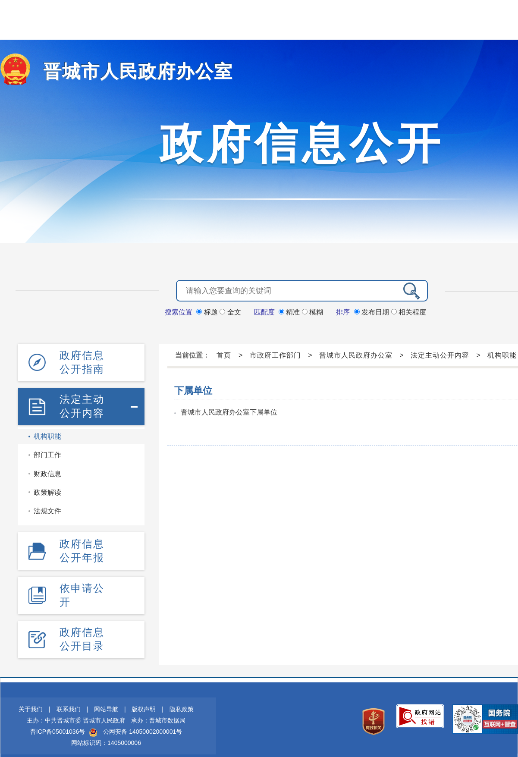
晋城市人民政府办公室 (125, 71)
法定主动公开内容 (82, 402)
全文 (230, 311)
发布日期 (372, 311)
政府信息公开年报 (82, 543)
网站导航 (106, 696)
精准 (290, 311)
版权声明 (144, 696)
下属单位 (193, 389)
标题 (208, 311)
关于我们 (31, 696)
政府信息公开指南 (82, 360)
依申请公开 (82, 585)
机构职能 (47, 430)
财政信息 (47, 468)
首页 (224, 354)
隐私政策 (182, 696)
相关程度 (408, 311)
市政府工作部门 (275, 354)
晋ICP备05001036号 (57, 719)
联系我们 (69, 696)
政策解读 (47, 486)
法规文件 (47, 505)
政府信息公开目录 (82, 627)
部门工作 (47, 449)
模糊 (312, 311)
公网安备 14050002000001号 (142, 719)
